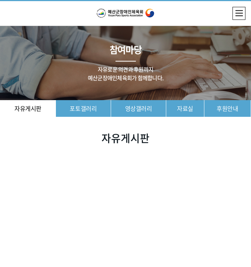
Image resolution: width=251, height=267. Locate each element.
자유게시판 (27, 108)
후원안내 (227, 108)
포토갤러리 (83, 108)
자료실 (185, 108)
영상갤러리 (138, 108)
